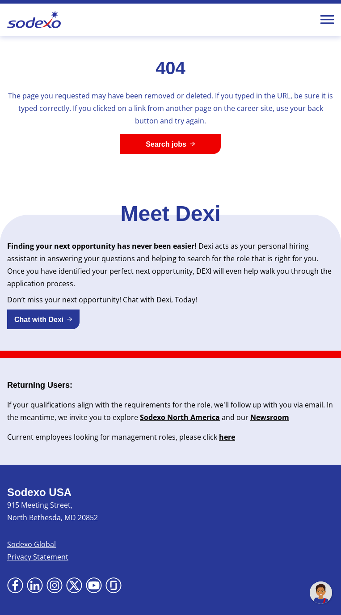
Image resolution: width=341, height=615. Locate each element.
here (227, 437)
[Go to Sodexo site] (34, 20)
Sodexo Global (31, 544)
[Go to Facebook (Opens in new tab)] (15, 585)
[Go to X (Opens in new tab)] (74, 585)
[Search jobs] (170, 144)
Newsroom (269, 417)
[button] (43, 319)
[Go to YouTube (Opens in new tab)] (94, 585)
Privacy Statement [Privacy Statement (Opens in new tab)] (37, 557)
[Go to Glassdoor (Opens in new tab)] (113, 585)
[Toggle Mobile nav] (327, 19)
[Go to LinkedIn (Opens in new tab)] (35, 585)
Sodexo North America (180, 417)
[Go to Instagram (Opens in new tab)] (54, 585)
